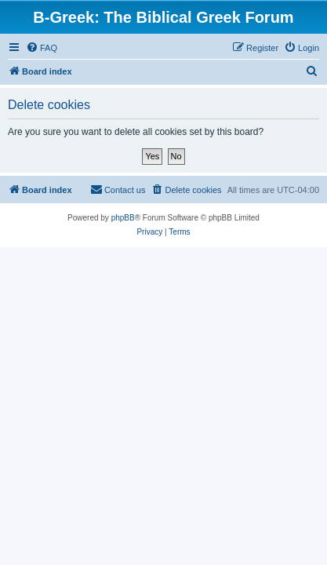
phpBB (123, 217)
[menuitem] (41, 47)
